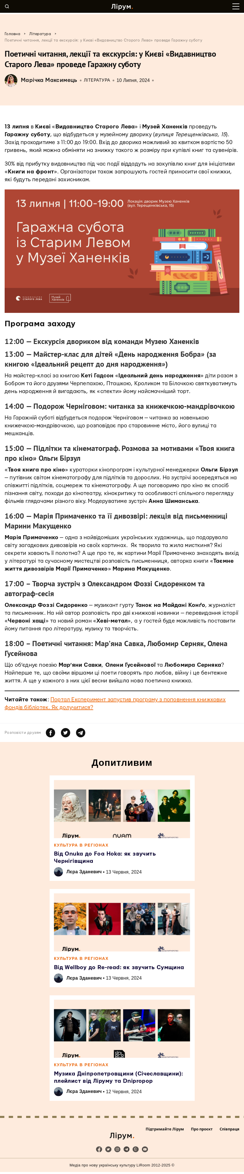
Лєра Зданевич (85, 872)
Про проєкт (202, 1131)
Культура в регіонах (81, 845)
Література (97, 80)
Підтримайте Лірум (165, 1131)
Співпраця (229, 1131)
